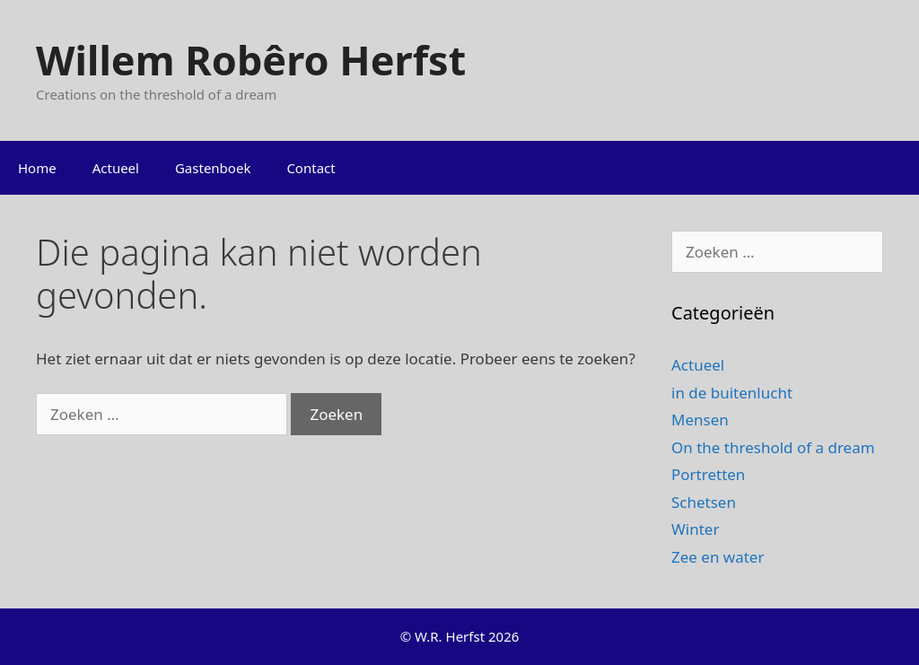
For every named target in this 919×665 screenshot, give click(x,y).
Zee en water (717, 557)
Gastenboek (212, 168)
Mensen (700, 419)
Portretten (708, 474)
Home (37, 168)
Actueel (115, 168)
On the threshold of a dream (773, 447)
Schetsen (703, 502)
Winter (695, 529)
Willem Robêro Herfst (251, 59)
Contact (310, 168)
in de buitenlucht (731, 392)
